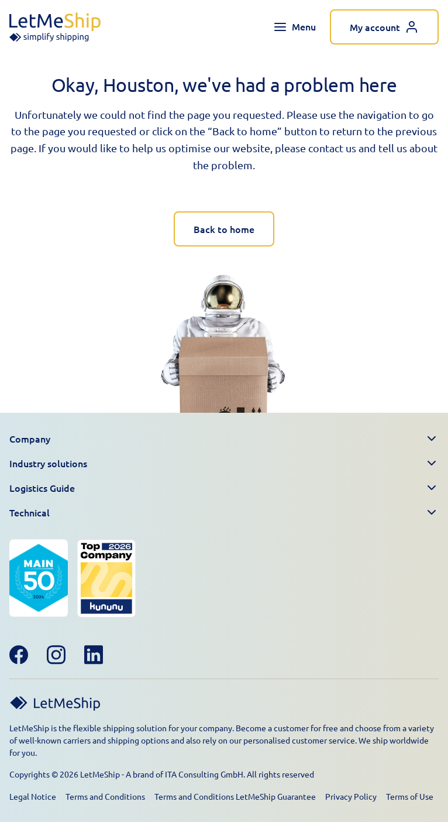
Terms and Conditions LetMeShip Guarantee (235, 796)
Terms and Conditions (105, 796)
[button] (224, 439)
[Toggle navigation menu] (294, 27)
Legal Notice (32, 796)
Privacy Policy (351, 796)
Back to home (224, 228)
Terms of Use (409, 796)
